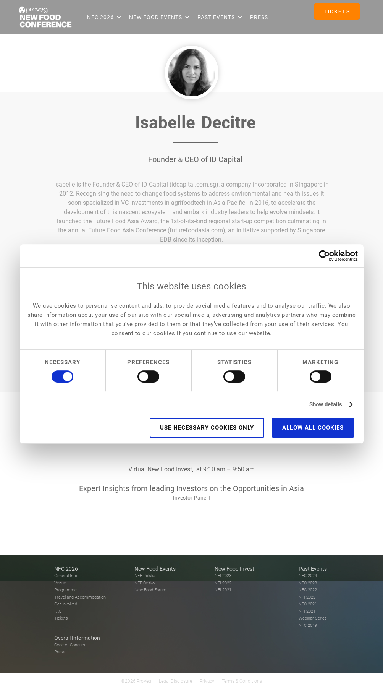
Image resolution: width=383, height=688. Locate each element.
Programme (65, 589)
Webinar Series (313, 618)
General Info (65, 575)
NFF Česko (144, 583)
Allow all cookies (313, 427)
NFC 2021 (308, 604)
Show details (325, 404)
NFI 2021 (223, 589)
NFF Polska (144, 575)
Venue (60, 583)
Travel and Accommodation (80, 597)
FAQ (57, 611)
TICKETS (337, 11)
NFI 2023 (223, 575)
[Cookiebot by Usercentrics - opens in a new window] (324, 255)
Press (259, 17)
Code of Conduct (70, 645)
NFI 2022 (223, 583)
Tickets (61, 618)
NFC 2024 (308, 575)
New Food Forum (150, 589)
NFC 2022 (308, 589)
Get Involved (65, 604)
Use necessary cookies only (207, 427)
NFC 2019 (308, 625)
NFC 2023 (308, 583)
